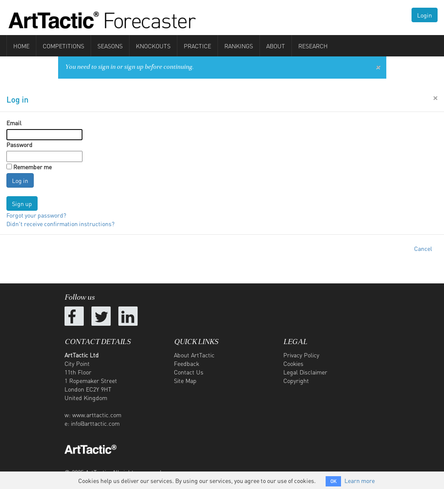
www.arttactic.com (96, 414)
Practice (197, 46)
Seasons (110, 46)
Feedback (186, 363)
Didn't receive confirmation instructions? (60, 223)
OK (333, 481)
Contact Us (188, 372)
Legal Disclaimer (305, 372)
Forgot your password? (36, 215)
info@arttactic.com (95, 423)
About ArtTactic (194, 355)
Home (21, 46)
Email (13, 123)
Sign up (22, 203)
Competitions (63, 46)
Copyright (296, 380)
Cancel (423, 248)
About (275, 46)
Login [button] (424, 15)
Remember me (32, 167)
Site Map (185, 380)
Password (19, 144)
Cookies (293, 363)
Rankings (238, 46)
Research (313, 46)
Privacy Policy (301, 355)
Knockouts (153, 46)
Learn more (359, 480)
